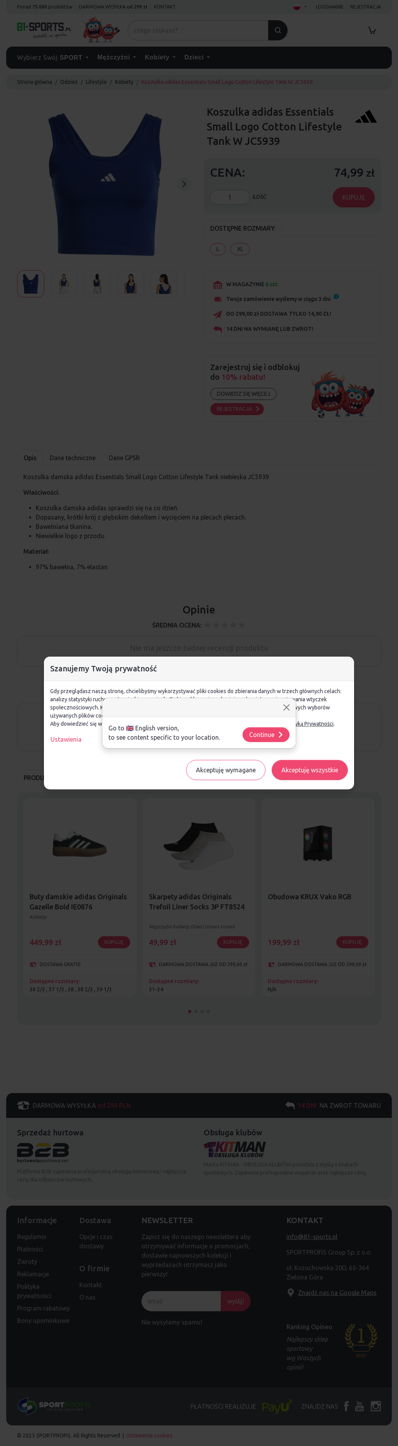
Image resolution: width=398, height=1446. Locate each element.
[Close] (286, 707)
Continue (266, 734)
